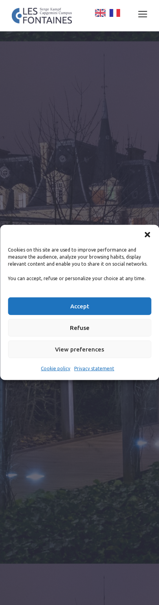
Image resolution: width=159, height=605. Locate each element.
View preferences (79, 349)
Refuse (80, 327)
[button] (147, 235)
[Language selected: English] (118, 13)
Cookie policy (55, 368)
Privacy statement (94, 368)
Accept (79, 306)
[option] (115, 13)
